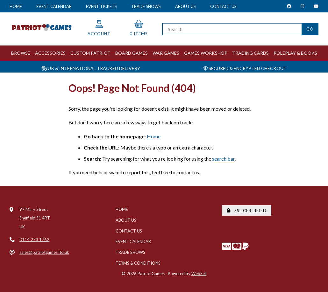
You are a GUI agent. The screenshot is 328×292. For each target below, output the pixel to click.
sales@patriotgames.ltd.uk (44, 252)
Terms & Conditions (138, 263)
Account (99, 28)
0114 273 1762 (34, 239)
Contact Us (223, 6)
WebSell (199, 273)
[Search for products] (232, 29)
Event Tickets (101, 6)
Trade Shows (146, 6)
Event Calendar (54, 6)
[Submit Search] (310, 29)
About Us (185, 6)
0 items (139, 28)
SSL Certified (247, 210)
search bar (223, 159)
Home (16, 6)
